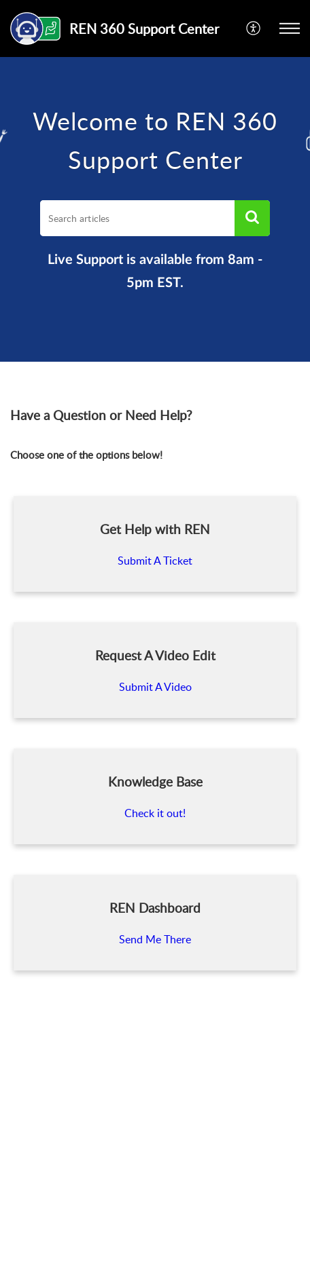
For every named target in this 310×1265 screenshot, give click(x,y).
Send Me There (155, 939)
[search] (137, 218)
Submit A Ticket (155, 560)
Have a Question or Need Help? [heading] (101, 415)
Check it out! (155, 813)
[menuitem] (254, 28)
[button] (254, 28)
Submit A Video (155, 686)
